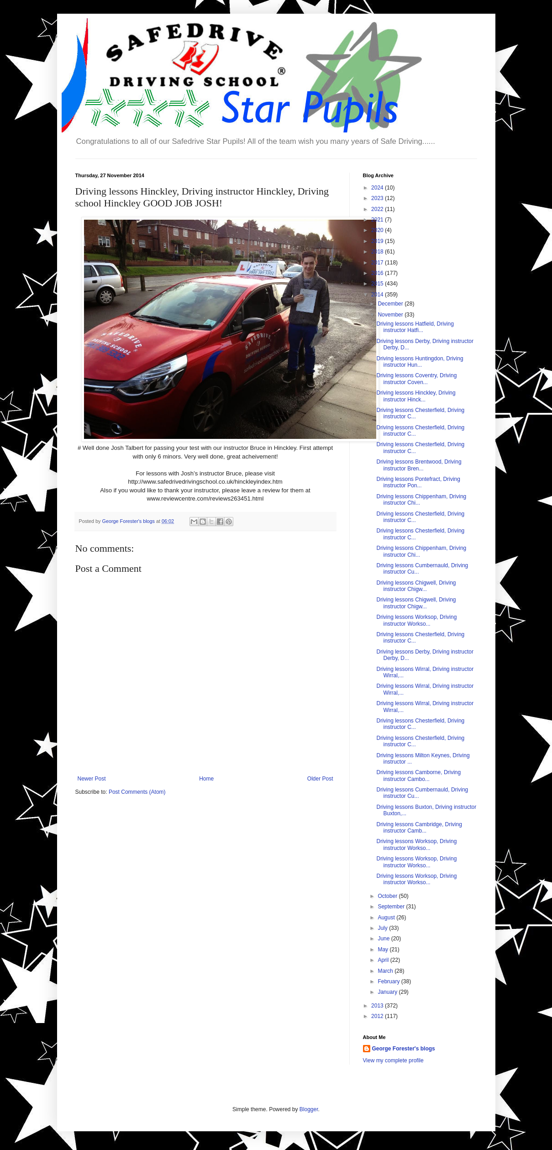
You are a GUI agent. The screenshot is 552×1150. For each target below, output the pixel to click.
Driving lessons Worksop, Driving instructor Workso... (416, 620)
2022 (378, 209)
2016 (378, 273)
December (391, 304)
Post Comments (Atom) (137, 792)
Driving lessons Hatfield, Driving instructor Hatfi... (414, 327)
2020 (378, 230)
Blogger (309, 1109)
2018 (378, 251)
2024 (378, 188)
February (389, 981)
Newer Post (92, 778)
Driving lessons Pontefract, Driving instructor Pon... (418, 482)
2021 (378, 219)
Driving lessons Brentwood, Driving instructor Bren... (418, 465)
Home (206, 778)
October (388, 896)
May (383, 949)
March (386, 971)
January (388, 992)
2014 (378, 294)
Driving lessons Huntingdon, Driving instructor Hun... (419, 361)
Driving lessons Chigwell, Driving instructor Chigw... (416, 586)
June (384, 938)
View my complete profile (393, 1060)
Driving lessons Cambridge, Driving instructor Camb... (419, 827)
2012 (378, 1016)
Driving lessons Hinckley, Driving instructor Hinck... (415, 396)
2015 (378, 283)
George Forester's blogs (403, 1048)
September (392, 906)
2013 (378, 1005)
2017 (378, 262)
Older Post (320, 778)
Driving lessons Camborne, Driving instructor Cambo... (418, 775)
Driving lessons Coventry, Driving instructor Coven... (416, 378)
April (384, 960)
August (387, 917)
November (391, 314)
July (383, 928)
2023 (378, 198)
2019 (378, 241)
